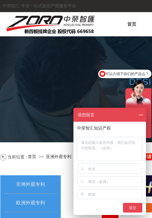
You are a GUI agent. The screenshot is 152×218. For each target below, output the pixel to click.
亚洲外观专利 (58, 156)
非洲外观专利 (30, 184)
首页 (131, 24)
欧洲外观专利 (30, 202)
